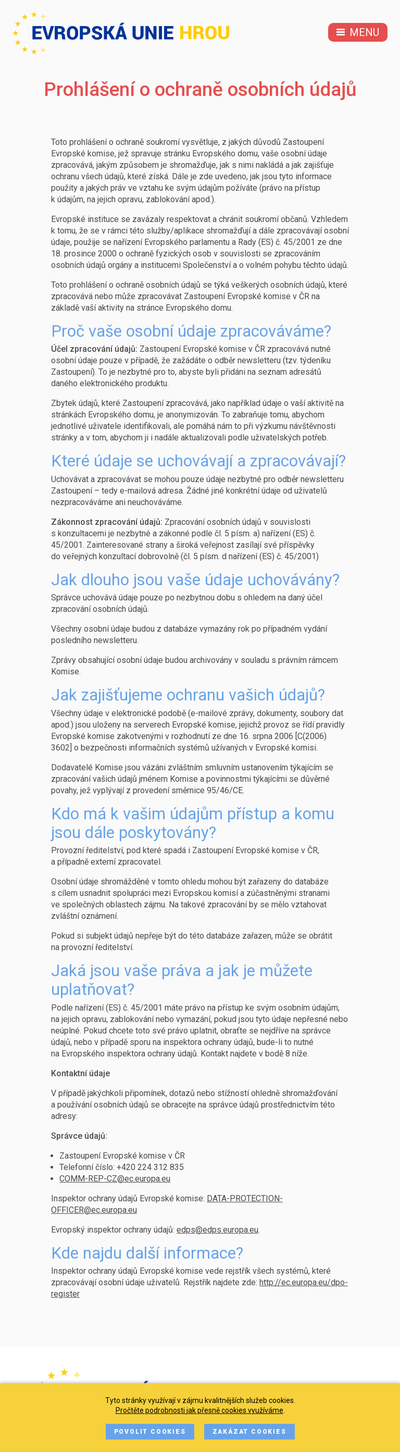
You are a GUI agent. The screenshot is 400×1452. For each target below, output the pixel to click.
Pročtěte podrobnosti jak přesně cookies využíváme (199, 1410)
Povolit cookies (150, 1431)
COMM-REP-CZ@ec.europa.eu (114, 1179)
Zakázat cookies (249, 1431)
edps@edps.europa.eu (217, 1230)
